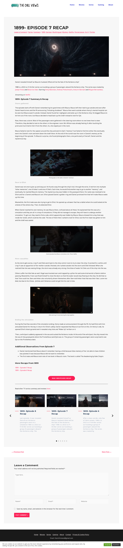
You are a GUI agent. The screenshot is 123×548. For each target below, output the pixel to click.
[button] (10, 416)
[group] (30, 416)
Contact (68, 535)
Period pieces (79, 32)
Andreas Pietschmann (64, 90)
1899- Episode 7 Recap (60, 412)
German (49, 32)
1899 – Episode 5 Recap (23, 368)
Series (91, 5)
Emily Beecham (50, 90)
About (110, 5)
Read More (116, 545)
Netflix (71, 32)
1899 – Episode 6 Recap (23, 370)
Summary (37, 32)
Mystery (65, 32)
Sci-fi (87, 32)
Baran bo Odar (33, 90)
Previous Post (18, 452)
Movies (81, 5)
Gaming (101, 5)
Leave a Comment (20, 32)
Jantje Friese (19, 90)
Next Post (106, 452)
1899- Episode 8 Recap (28, 412)
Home (72, 5)
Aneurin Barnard (79, 90)
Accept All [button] (107, 545)
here (48, 389)
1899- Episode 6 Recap (91, 412)
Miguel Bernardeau (96, 90)
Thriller (92, 32)
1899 (43, 32)
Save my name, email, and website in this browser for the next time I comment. (45, 509)
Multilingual (57, 32)
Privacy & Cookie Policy (81, 535)
